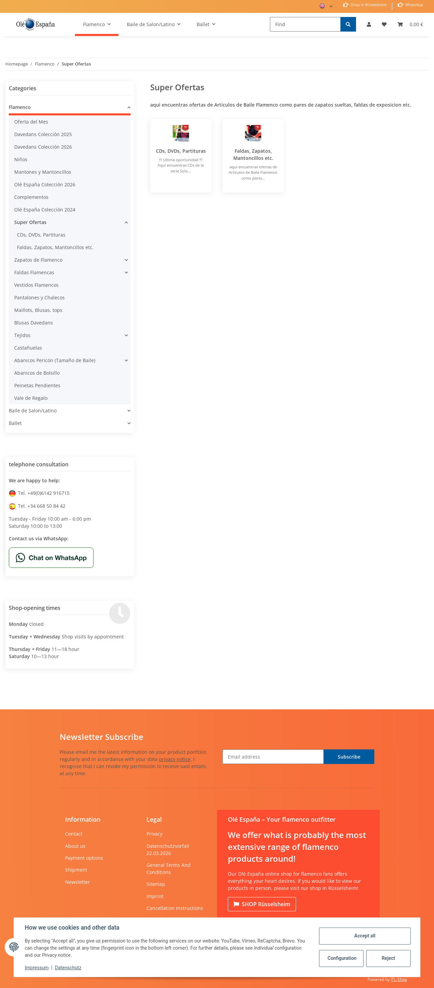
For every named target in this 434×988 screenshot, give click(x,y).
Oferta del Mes (31, 121)
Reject (388, 958)
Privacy (154, 834)
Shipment (76, 869)
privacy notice (175, 759)
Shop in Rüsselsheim (368, 4)
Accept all (364, 935)
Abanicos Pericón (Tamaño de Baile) (54, 360)
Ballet (15, 423)
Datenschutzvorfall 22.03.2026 (167, 849)
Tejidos (22, 335)
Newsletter (77, 882)
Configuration (342, 958)
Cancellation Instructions (174, 908)
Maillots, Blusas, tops (38, 310)
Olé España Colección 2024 (44, 209)
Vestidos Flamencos (36, 285)
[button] (368, 24)
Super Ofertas (30, 222)
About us (75, 846)
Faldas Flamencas (34, 272)
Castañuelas (28, 347)
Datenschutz (68, 967)
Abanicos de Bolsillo (37, 373)
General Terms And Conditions (168, 868)
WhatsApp (413, 4)
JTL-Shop (399, 979)
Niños (20, 159)
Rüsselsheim (262, 904)
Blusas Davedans (33, 322)
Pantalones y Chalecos (39, 297)
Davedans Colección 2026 (43, 147)
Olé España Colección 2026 (44, 184)
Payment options (84, 858)
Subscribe (349, 756)
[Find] (305, 24)
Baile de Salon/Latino (33, 410)
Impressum (36, 967)
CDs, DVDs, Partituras (181, 151)
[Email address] (273, 756)
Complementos (31, 197)
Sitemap (155, 884)
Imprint (154, 896)
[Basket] (410, 24)
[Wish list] (384, 24)
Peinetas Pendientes (37, 385)
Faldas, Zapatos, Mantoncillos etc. (55, 247)
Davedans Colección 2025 (43, 134)
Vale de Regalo (30, 398)
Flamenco (20, 107)
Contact (73, 834)
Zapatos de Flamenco (38, 260)
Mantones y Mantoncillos (42, 172)
